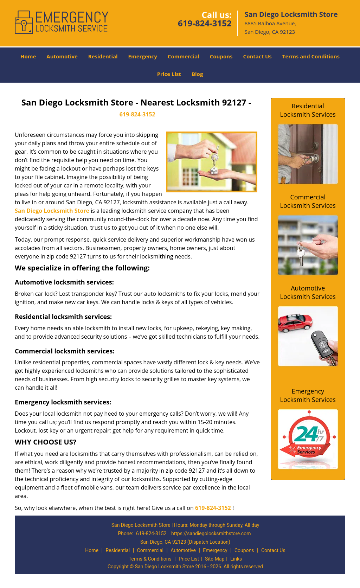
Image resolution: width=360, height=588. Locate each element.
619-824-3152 (205, 23)
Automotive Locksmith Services (308, 292)
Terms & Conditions (150, 559)
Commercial (183, 56)
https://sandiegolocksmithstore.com (211, 533)
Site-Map (214, 559)
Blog (197, 73)
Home (28, 56)
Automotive (62, 56)
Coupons (221, 56)
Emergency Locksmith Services (308, 395)
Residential (103, 56)
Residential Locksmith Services (308, 110)
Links (236, 559)
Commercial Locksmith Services (308, 201)
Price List (169, 73)
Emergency (142, 56)
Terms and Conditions (311, 56)
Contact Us (257, 56)
